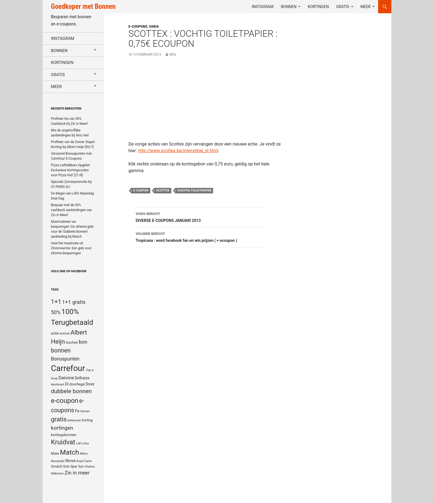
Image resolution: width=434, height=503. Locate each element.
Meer (365, 6)
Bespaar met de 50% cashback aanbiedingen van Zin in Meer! (71, 210)
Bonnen (288, 6)
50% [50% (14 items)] (56, 312)
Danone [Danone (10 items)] (66, 377)
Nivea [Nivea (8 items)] (70, 460)
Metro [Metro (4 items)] (84, 453)
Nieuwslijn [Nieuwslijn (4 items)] (57, 461)
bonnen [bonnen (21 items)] (61, 350)
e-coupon (140, 190)
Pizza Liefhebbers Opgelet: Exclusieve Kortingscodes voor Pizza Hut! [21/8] (70, 170)
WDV (172, 54)
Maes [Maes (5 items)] (55, 453)
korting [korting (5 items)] (87, 420)
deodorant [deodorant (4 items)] (57, 384)
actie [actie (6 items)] (55, 333)
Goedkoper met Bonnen (83, 6)
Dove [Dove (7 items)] (90, 384)
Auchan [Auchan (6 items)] (72, 342)
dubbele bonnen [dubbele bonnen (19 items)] (71, 391)
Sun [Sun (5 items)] (81, 466)
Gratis (342, 6)
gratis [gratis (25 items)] (59, 419)
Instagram (263, 6)
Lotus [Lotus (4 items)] (85, 443)
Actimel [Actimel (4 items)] (65, 333)
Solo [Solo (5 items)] (66, 466)
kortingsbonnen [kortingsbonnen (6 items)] (63, 435)
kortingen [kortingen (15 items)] (62, 428)
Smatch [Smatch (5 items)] (56, 466)
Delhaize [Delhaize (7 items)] (82, 378)
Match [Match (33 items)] (69, 452)
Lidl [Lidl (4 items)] (78, 443)
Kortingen (318, 6)
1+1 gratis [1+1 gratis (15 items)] (74, 302)
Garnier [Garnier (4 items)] (85, 411)
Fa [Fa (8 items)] (77, 410)
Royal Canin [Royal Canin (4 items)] (84, 461)
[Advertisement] (205, 102)
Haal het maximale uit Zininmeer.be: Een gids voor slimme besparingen (71, 248)
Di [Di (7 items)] (67, 384)
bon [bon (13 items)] (83, 342)
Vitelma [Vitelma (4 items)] (90, 466)
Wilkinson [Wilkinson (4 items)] (57, 473)
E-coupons (137, 26)
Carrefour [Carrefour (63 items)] (68, 368)
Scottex (162, 190)
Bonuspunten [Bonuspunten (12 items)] (65, 359)
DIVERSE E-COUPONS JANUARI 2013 (201, 217)
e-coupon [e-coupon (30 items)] (64, 401)
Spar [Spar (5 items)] (74, 466)
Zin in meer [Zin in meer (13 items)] (76, 473)
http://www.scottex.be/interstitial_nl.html (178, 150)
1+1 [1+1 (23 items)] (56, 301)
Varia (154, 26)
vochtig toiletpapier (194, 190)
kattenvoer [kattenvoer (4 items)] (74, 420)
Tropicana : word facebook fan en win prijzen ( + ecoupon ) (201, 236)
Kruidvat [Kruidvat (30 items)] (63, 442)
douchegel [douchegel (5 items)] (77, 384)
